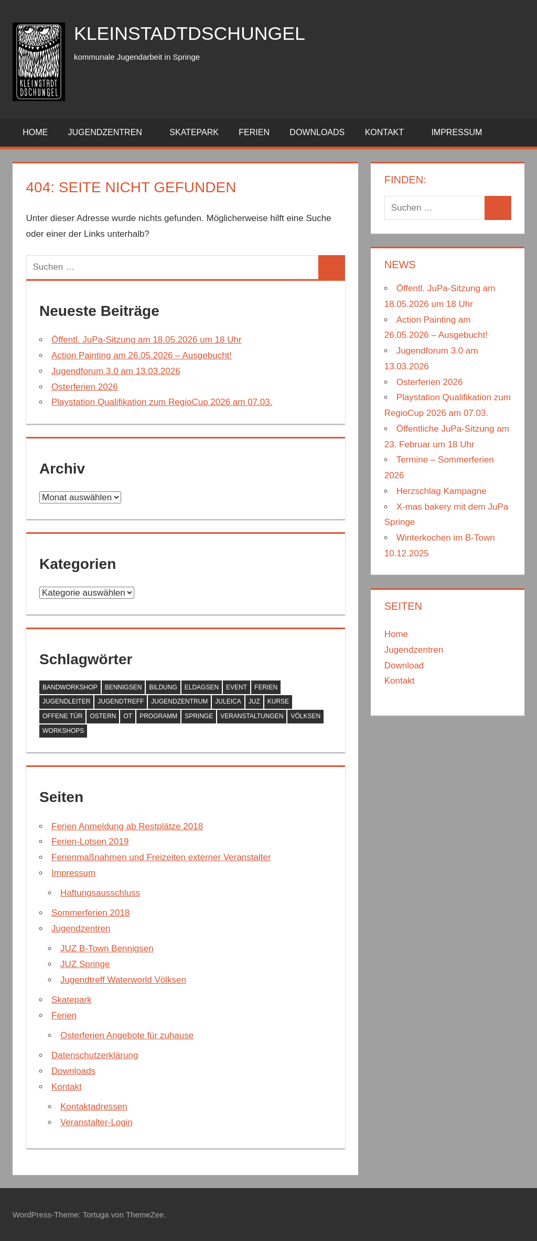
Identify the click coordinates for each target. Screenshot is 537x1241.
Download (404, 666)
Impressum (462, 132)
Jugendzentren (111, 132)
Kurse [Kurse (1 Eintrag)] (278, 701)
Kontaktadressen (93, 1107)
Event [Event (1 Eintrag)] (236, 687)
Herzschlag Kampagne (441, 491)
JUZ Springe (85, 964)
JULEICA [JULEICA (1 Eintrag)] (228, 701)
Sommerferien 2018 (90, 913)
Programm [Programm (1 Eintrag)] (158, 716)
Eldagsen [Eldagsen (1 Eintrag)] (202, 687)
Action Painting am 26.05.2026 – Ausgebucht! (141, 355)
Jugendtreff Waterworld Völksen (123, 980)
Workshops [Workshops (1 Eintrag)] (63, 730)
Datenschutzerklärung (94, 1055)
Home (35, 132)
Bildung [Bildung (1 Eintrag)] (163, 687)
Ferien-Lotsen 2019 (89, 842)
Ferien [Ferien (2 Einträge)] (265, 687)
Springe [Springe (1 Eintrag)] (199, 716)
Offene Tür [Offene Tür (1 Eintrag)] (62, 716)
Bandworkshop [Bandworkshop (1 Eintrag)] (70, 687)
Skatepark (194, 132)
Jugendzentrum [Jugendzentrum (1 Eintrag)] (179, 701)
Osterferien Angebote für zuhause (127, 1035)
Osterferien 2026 (84, 387)
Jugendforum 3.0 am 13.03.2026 (115, 371)
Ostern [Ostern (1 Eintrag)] (103, 716)
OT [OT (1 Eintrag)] (127, 716)
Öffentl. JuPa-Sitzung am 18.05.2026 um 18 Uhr (146, 340)
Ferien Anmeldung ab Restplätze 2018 (127, 826)
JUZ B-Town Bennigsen (107, 948)
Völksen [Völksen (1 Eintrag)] (305, 716)
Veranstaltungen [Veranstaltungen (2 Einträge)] (251, 716)
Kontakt (390, 132)
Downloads (317, 132)
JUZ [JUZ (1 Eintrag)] (254, 701)
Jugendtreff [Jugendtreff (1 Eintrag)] (121, 701)
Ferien (254, 132)
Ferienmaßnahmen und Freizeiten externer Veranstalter (161, 857)
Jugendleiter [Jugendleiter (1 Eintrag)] (66, 701)
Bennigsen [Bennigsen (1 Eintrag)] (123, 687)
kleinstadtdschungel (190, 33)
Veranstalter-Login (96, 1122)
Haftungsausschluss (100, 893)
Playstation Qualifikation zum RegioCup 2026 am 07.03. (161, 402)
